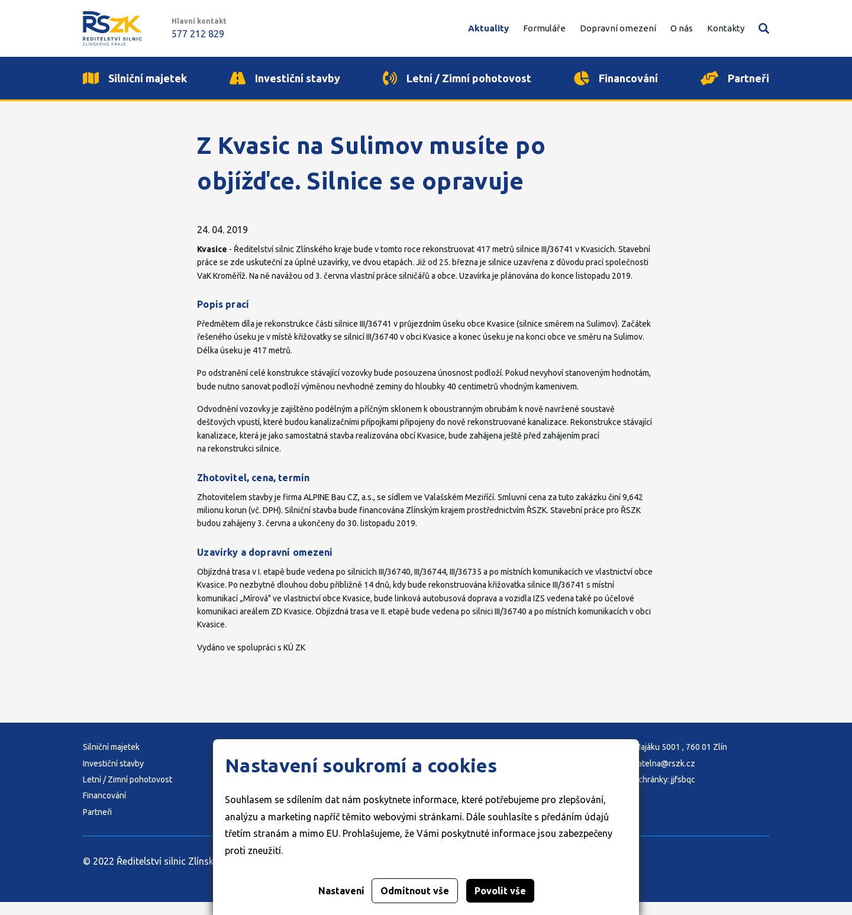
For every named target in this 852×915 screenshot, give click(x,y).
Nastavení (341, 890)
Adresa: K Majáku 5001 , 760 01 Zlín (662, 760)
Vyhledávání (764, 28)
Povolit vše (500, 890)
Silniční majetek (111, 760)
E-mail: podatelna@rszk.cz (646, 776)
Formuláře (544, 28)
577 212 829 (198, 33)
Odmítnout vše (414, 890)
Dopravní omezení (618, 28)
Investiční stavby (113, 776)
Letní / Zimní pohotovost (127, 792)
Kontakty (725, 28)
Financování (104, 808)
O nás (681, 28)
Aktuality (488, 28)
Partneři (97, 825)
